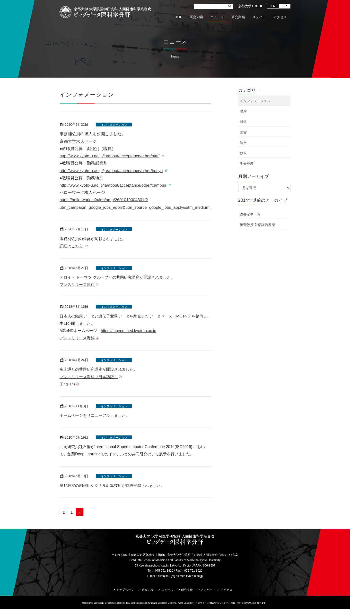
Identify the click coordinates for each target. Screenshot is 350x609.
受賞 (243, 132)
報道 (243, 122)
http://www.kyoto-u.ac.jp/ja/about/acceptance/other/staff (109, 156)
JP (285, 6)
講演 (243, 111)
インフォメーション (114, 124)
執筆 (243, 153)
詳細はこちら (71, 246)
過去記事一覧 (250, 214)
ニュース (167, 590)
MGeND (183, 316)
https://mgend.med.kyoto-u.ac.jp (128, 331)
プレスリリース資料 (77, 285)
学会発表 (247, 164)
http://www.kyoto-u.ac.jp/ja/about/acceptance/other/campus (113, 185)
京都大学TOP (248, 6)
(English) (67, 384)
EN (273, 6)
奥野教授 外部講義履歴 (257, 225)
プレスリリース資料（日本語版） (89, 377)
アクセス (226, 590)
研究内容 (147, 590)
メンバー (206, 590)
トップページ (125, 590)
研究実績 (187, 590)
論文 (243, 143)
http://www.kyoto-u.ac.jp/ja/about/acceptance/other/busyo (111, 170)
